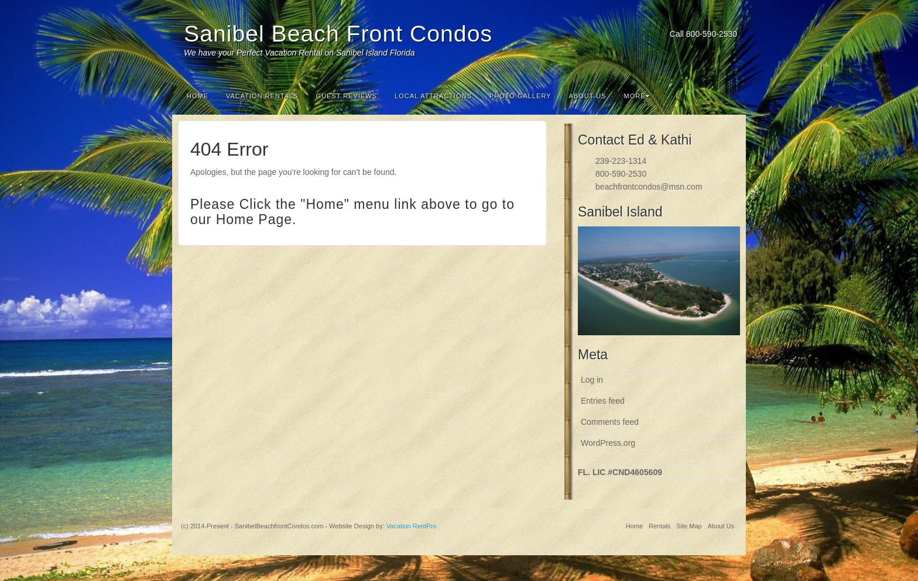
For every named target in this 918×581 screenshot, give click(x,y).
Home (197, 95)
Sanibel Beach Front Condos (338, 33)
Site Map (688, 526)
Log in (592, 379)
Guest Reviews (346, 95)
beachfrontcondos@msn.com (648, 186)
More (637, 95)
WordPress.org (608, 443)
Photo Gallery (520, 95)
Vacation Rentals (262, 95)
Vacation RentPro (411, 526)
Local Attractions (433, 95)
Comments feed (610, 422)
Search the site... (729, 96)
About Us (588, 95)
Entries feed (603, 400)
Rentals (659, 526)
